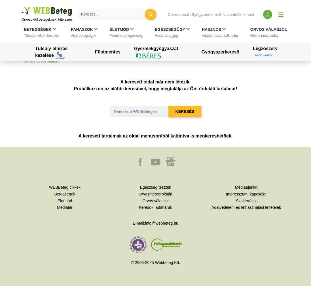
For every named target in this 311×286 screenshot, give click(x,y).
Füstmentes (107, 52)
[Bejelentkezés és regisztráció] (267, 14)
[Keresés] (114, 14)
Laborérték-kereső (238, 14)
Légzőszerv (265, 52)
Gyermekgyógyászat (156, 52)
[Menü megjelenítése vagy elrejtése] (281, 14)
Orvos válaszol (48, 61)
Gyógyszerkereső (206, 14)
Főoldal (27, 61)
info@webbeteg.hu (161, 223)
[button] (41, 32)
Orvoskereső (178, 14)
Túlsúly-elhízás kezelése (51, 52)
